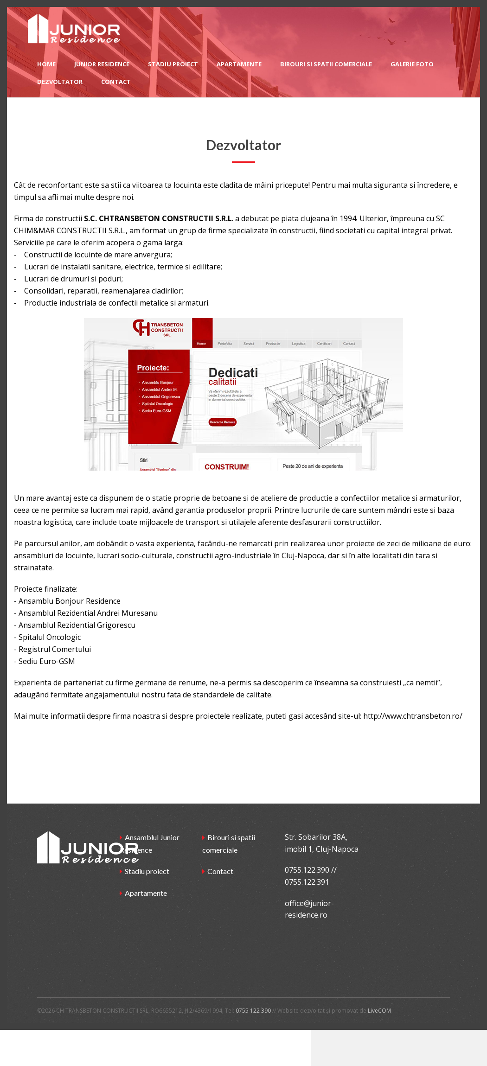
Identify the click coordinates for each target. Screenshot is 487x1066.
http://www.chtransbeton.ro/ (412, 716)
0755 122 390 (253, 1011)
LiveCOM (379, 1011)
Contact (220, 871)
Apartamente (146, 892)
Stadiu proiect (147, 871)
